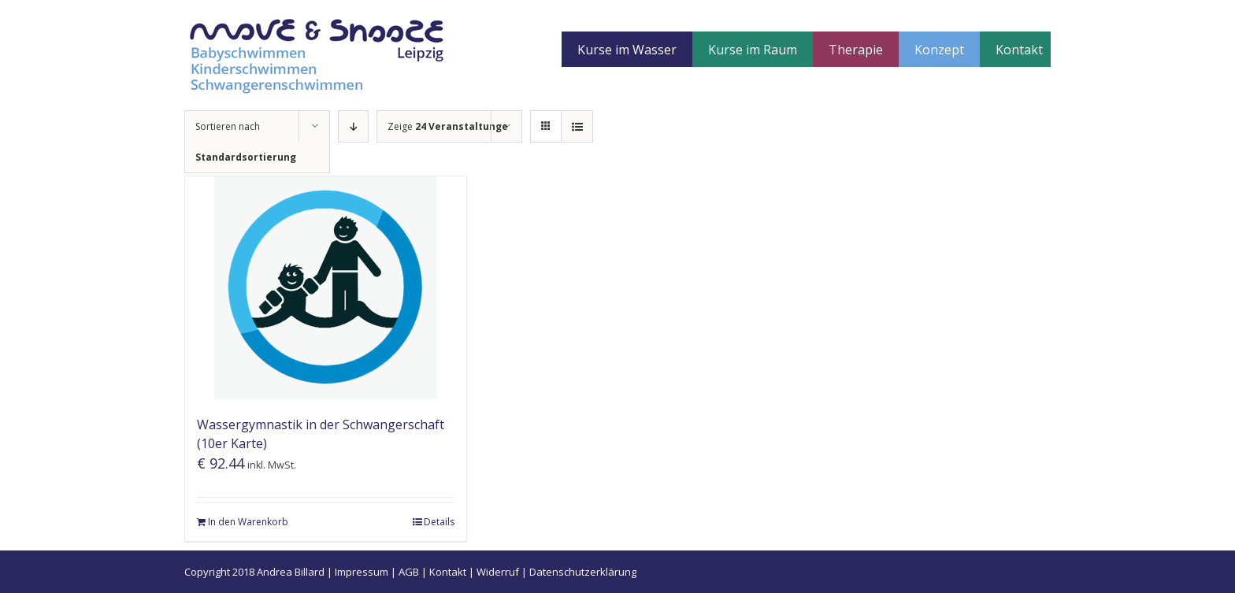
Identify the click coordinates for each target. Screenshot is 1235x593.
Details (439, 521)
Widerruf (498, 572)
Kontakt (447, 572)
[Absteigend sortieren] (353, 126)
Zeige (448, 126)
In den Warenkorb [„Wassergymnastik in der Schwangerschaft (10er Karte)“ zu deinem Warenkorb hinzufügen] (248, 521)
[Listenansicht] (577, 126)
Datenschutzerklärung (582, 572)
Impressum (361, 572)
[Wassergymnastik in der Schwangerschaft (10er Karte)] (325, 287)
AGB (409, 572)
